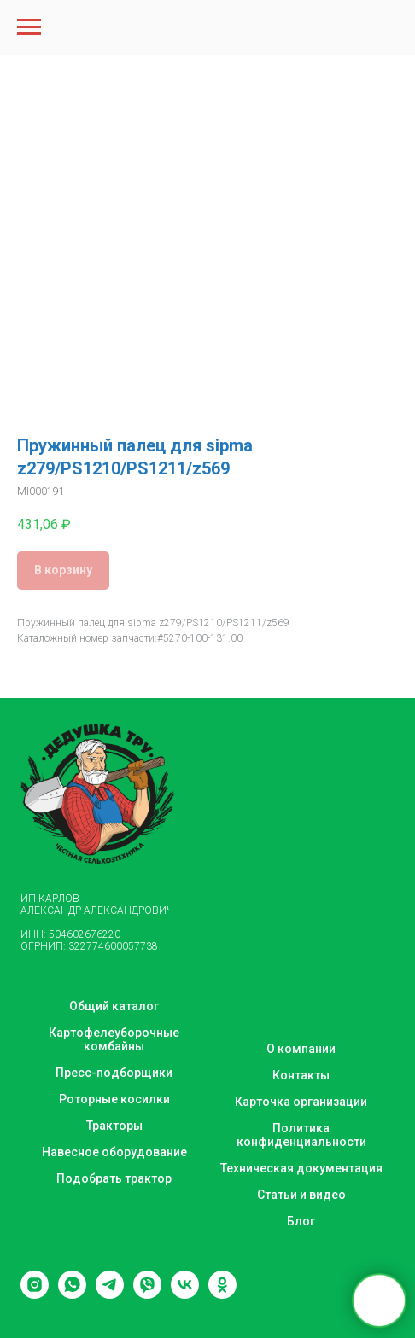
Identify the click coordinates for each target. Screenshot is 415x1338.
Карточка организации (301, 1101)
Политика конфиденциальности (301, 1135)
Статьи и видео (301, 1194)
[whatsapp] (72, 1294)
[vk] (185, 1294)
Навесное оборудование (114, 1152)
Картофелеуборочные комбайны (114, 1039)
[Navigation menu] (29, 27)
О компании (301, 1049)
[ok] (222, 1294)
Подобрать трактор (114, 1178)
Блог (301, 1221)
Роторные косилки (114, 1099)
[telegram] (110, 1294)
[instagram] (34, 1294)
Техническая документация (301, 1168)
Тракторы (114, 1125)
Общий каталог (114, 1006)
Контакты (301, 1075)
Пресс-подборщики (114, 1072)
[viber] (147, 1294)
